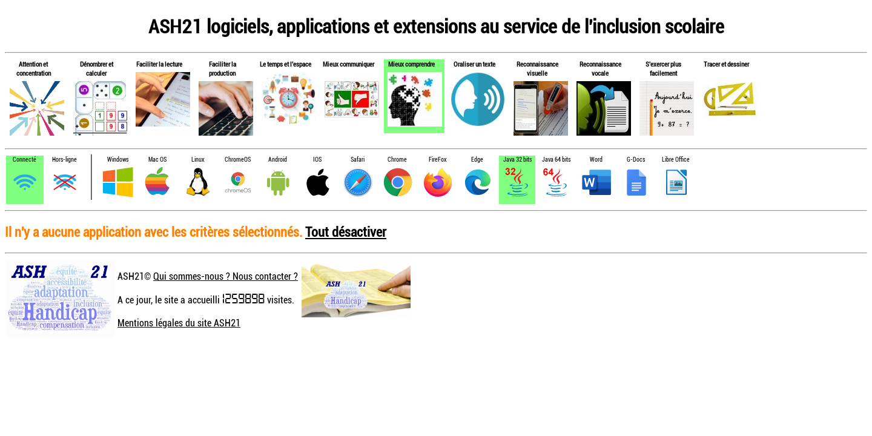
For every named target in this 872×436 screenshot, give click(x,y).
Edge (477, 160)
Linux (197, 160)
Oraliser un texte (474, 63)
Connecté (24, 160)
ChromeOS (238, 160)
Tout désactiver (345, 231)
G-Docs (636, 160)
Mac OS (157, 160)
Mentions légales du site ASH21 (178, 322)
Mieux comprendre (411, 63)
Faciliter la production (222, 68)
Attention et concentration (33, 68)
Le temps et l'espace (285, 63)
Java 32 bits (517, 160)
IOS (317, 160)
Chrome (397, 160)
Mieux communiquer (348, 63)
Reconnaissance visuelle (537, 68)
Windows (117, 160)
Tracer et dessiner (726, 63)
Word (596, 160)
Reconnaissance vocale (600, 68)
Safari (358, 160)
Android (277, 160)
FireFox (437, 160)
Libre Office (676, 160)
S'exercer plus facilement (663, 68)
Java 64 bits (556, 160)
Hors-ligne (64, 160)
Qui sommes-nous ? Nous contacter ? (225, 276)
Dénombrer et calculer (96, 68)
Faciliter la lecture (159, 63)
